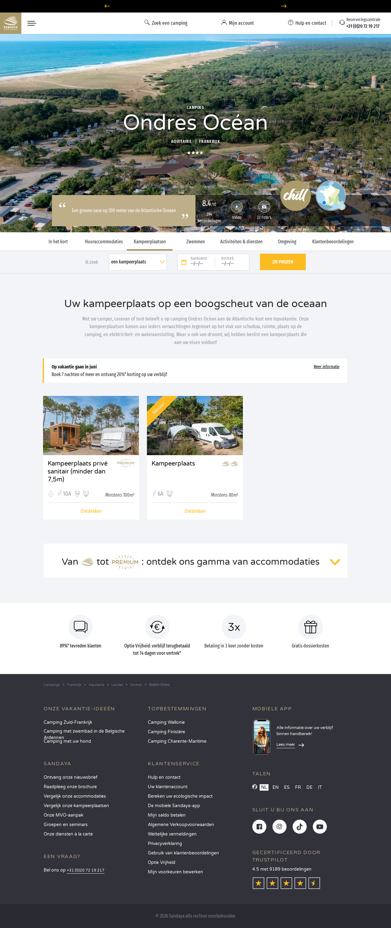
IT (320, 787)
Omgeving (287, 242)
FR (298, 787)
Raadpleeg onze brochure (70, 786)
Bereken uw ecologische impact (180, 796)
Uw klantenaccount (168, 786)
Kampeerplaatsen (150, 242)
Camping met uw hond (67, 741)
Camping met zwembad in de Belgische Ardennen (84, 733)
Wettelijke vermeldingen (172, 834)
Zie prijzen (282, 262)
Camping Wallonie (166, 722)
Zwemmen (195, 242)
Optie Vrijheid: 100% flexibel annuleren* (195, 6)
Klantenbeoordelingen (333, 242)
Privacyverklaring (165, 843)
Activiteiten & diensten (241, 242)
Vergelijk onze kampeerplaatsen (76, 805)
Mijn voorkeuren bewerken (175, 872)
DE (309, 787)
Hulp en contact (164, 777)
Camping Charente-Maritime (177, 741)
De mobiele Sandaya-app (174, 805)
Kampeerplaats (173, 463)
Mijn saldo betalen (167, 815)
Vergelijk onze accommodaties (75, 796)
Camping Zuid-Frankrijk (68, 722)
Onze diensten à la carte (68, 834)
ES (287, 787)
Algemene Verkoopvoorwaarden (181, 824)
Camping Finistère (166, 731)
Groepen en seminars (66, 824)
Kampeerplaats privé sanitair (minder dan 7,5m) (78, 468)
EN (275, 787)
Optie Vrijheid (161, 862)
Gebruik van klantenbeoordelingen (183, 853)
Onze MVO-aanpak (63, 815)
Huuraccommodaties (104, 242)
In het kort (58, 242)
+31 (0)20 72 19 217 (85, 870)
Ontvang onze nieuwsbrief (70, 777)
